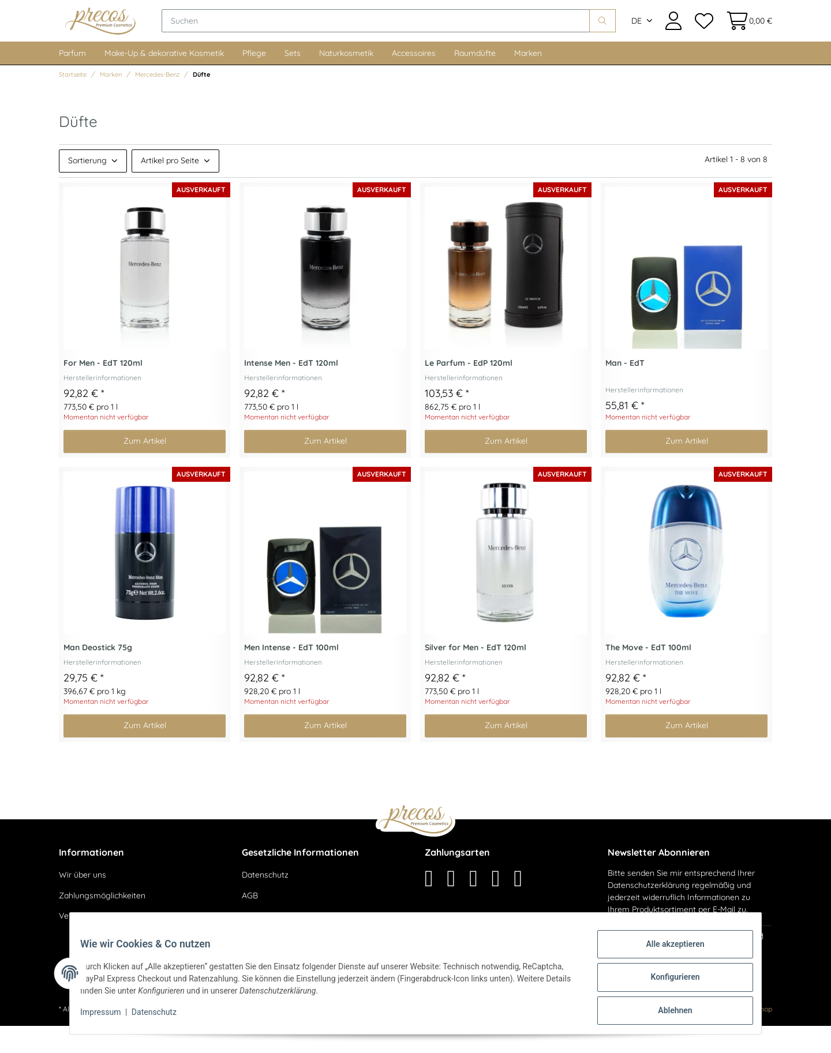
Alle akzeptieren (667, 952)
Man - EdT (625, 390)
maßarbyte (681, 1036)
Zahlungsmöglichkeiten (102, 922)
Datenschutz (265, 902)
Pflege (254, 80)
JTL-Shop (757, 1036)
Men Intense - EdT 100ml (291, 675)
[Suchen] (413, 34)
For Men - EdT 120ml (103, 390)
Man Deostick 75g (97, 675)
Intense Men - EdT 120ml (291, 390)
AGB (250, 922)
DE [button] (636, 34)
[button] (673, 34)
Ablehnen (667, 1012)
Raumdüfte (475, 80)
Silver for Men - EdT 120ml (475, 675)
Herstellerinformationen (102, 404)
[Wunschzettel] (703, 34)
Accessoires (414, 80)
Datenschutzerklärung (649, 912)
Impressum (108, 1017)
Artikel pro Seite (170, 187)
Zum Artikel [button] (144, 468)
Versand (198, 1036)
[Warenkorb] (746, 34)
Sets (293, 80)
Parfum (72, 80)
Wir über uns (82, 902)
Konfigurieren (666, 982)
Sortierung (87, 187)
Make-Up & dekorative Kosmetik (164, 80)
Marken (528, 80)
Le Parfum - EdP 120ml (468, 390)
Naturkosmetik (346, 80)
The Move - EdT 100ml (648, 675)
